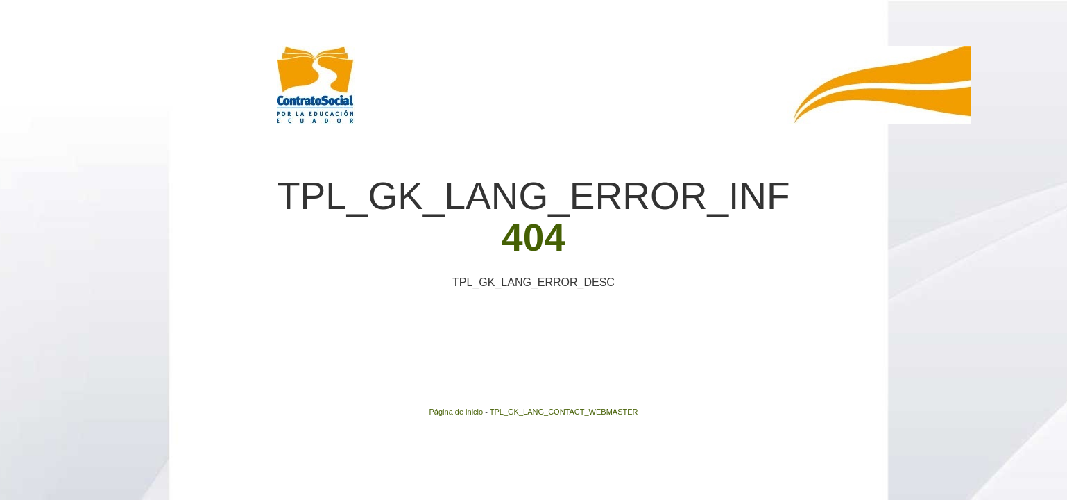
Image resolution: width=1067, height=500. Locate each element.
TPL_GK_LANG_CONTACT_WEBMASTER (564, 412)
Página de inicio (456, 412)
